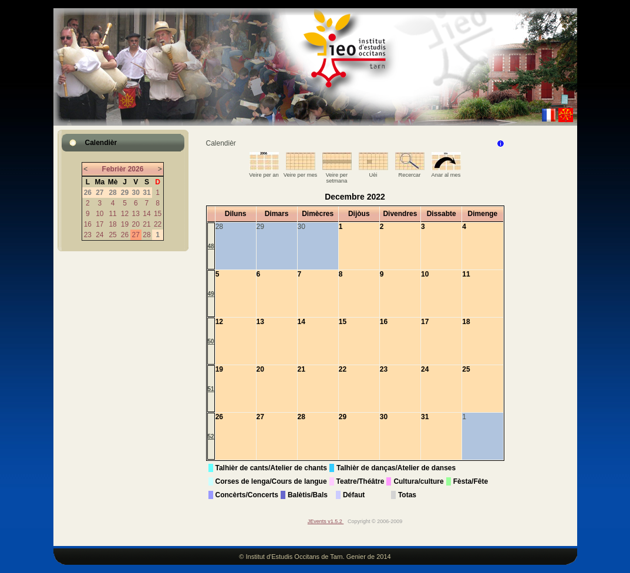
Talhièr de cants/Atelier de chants (271, 468)
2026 (136, 169)
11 (112, 214)
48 (211, 246)
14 (146, 214)
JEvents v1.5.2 (326, 521)
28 (146, 235)
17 (99, 224)
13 (136, 214)
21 (146, 224)
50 (211, 341)
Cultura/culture (418, 481)
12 (125, 214)
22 (157, 224)
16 (88, 224)
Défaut (354, 495)
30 (384, 417)
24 (99, 235)
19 (125, 224)
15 (157, 214)
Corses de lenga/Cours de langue (271, 481)
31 (425, 417)
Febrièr (114, 169)
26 (125, 235)
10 (99, 214)
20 (136, 224)
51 (211, 389)
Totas (407, 495)
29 (342, 417)
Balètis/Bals (308, 495)
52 (211, 436)
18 (112, 224)
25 (112, 235)
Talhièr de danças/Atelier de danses (396, 468)
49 (211, 294)
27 (136, 235)
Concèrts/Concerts (246, 495)
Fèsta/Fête (470, 481)
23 (88, 235)
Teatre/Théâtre (360, 481)
